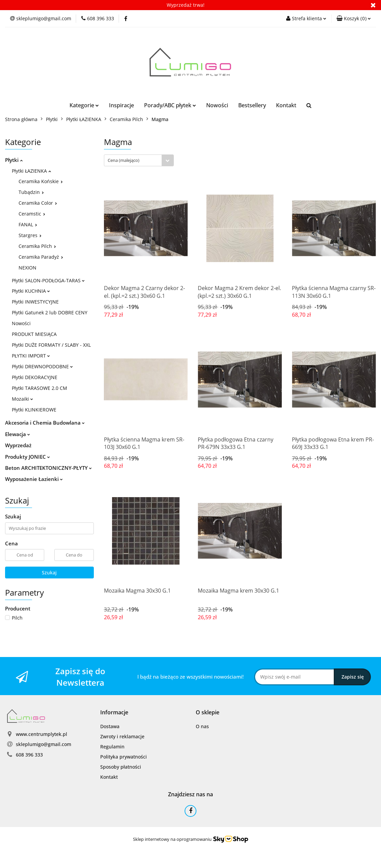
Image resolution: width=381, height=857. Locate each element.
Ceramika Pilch (37, 246)
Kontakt (286, 105)
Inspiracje (121, 105)
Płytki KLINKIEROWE (34, 409)
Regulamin (112, 746)
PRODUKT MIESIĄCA (34, 334)
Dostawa (109, 726)
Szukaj (49, 572)
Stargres (30, 235)
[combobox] (139, 160)
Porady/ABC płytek (170, 105)
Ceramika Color (38, 203)
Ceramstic (32, 213)
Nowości (217, 105)
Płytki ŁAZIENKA (31, 171)
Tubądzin (31, 192)
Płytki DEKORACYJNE (34, 377)
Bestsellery (252, 105)
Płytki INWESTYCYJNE (35, 301)
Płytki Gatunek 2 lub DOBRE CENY (49, 312)
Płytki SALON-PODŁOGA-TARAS (48, 280)
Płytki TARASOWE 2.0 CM (39, 388)
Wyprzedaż (18, 445)
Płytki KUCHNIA (31, 291)
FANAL (28, 224)
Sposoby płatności (120, 767)
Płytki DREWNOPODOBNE (42, 366)
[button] (353, 18)
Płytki (14, 159)
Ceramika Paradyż (41, 257)
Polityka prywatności (123, 756)
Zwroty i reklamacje (122, 736)
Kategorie (84, 105)
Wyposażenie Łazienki (34, 479)
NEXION (27, 267)
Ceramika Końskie (41, 181)
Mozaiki (22, 399)
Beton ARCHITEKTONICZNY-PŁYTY (48, 467)
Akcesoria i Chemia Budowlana (45, 422)
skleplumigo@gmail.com (43, 744)
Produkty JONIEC (27, 456)
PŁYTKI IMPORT (31, 355)
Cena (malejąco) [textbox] (123, 160)
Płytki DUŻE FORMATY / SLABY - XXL (51, 345)
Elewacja (17, 434)
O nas (202, 726)
